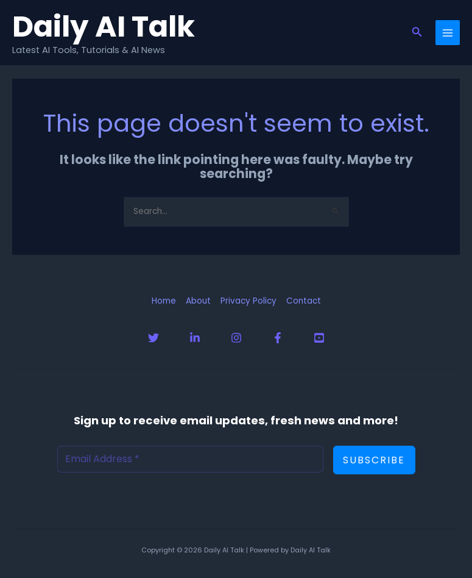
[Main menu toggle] (447, 32)
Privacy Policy (248, 301)
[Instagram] (236, 337)
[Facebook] (277, 337)
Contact (303, 301)
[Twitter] (153, 337)
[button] (417, 32)
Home (164, 301)
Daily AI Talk (103, 26)
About (198, 301)
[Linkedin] (194, 337)
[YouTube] (319, 337)
